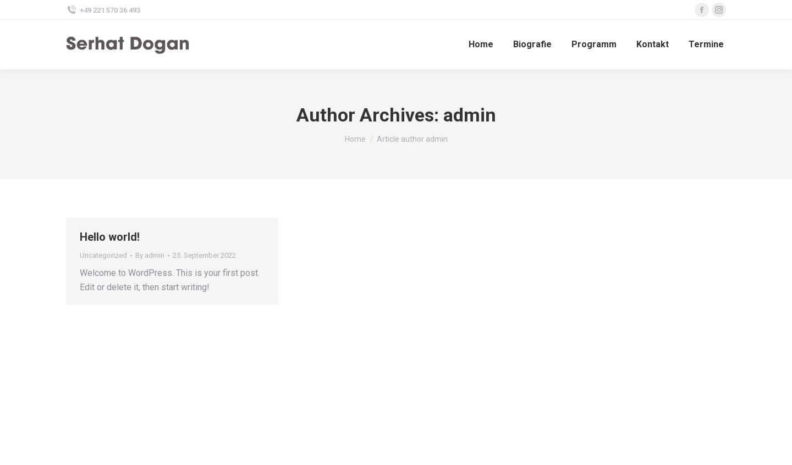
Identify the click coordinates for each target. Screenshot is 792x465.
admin (469, 115)
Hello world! (110, 236)
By (149, 255)
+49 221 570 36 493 (103, 10)
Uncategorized (103, 255)
